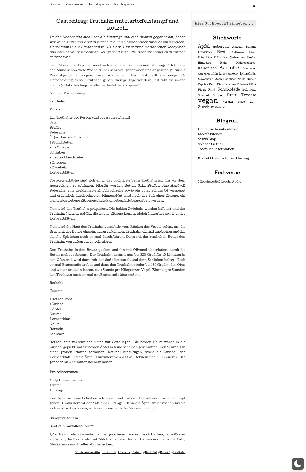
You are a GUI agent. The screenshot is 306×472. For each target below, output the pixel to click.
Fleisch (136, 452)
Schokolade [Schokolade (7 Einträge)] (229, 89)
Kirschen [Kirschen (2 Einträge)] (204, 74)
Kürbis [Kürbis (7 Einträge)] (218, 73)
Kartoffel (151, 452)
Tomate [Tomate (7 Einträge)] (248, 95)
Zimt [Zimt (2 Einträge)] (253, 101)
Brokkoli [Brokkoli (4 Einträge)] (205, 52)
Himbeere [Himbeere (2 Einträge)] (204, 62)
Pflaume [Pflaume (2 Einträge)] (242, 84)
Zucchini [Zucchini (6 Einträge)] (206, 106)
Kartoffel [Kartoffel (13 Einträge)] (230, 67)
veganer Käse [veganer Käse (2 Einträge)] (234, 101)
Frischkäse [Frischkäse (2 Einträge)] (205, 57)
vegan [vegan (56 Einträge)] (208, 100)
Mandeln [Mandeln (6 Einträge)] (248, 73)
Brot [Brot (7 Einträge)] (221, 52)
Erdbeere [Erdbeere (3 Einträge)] (237, 52)
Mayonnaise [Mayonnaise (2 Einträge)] (205, 79)
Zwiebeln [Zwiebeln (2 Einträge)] (221, 107)
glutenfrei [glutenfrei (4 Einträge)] (237, 57)
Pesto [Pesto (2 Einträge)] (212, 84)
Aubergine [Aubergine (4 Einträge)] (221, 46)
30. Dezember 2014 (87, 452)
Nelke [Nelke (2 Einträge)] (241, 79)
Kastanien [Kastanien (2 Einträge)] (249, 68)
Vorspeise (74, 4)
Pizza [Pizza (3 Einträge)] (202, 90)
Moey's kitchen (210, 134)
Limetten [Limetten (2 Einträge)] (232, 74)
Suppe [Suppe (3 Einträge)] (217, 95)
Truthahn (179, 452)
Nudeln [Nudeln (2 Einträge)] (251, 79)
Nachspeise (124, 4)
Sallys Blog (207, 139)
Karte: (55, 4)
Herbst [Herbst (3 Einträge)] (251, 57)
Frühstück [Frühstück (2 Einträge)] (220, 57)
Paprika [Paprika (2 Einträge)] (203, 84)
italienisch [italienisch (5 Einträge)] (207, 68)
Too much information (216, 149)
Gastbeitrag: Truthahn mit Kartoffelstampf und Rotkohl (117, 24)
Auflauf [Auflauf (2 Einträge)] (237, 46)
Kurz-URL (109, 452)
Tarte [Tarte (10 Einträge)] (231, 95)
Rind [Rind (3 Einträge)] (211, 90)
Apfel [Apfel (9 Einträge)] (204, 46)
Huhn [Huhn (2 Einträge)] (223, 62)
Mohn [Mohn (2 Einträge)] (218, 79)
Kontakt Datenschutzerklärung (223, 158)
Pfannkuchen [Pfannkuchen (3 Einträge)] (226, 84)
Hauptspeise (98, 4)
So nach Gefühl (210, 144)
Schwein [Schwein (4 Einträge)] (249, 89)
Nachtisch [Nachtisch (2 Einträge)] (229, 79)
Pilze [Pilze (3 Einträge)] (252, 84)
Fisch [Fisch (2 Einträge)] (252, 52)
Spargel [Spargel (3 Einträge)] (203, 95)
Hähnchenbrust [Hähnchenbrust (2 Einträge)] (246, 62)
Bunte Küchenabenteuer (218, 129)
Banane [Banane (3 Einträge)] (251, 47)
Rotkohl (165, 452)
